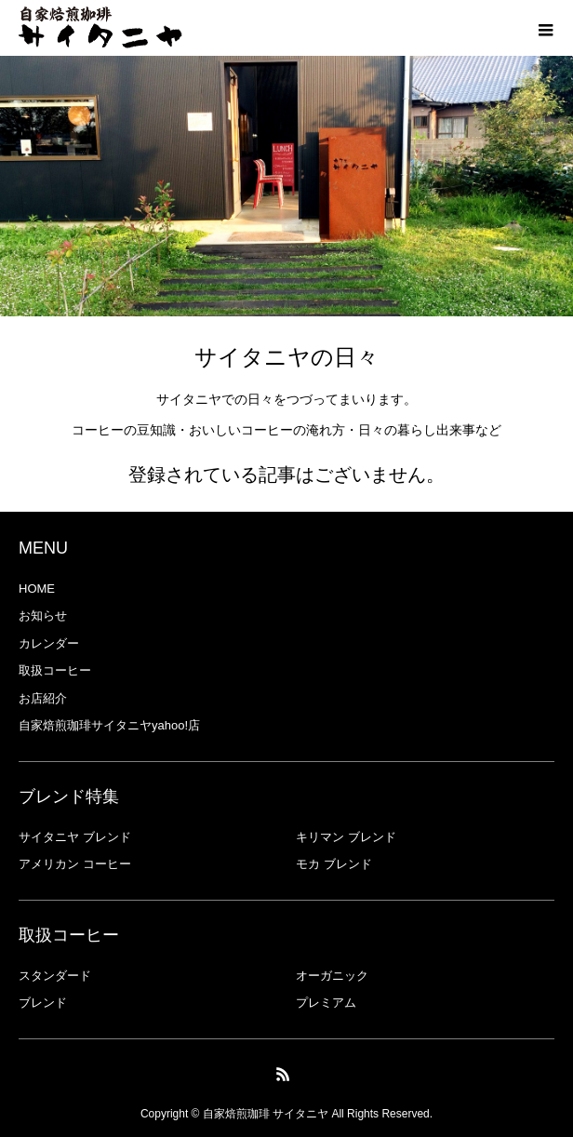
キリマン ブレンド (346, 837)
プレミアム (326, 1003)
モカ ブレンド (334, 864)
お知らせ (43, 615)
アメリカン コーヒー (75, 864)
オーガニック (332, 976)
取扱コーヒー (55, 670)
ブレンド (43, 1003)
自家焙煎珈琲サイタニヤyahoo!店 (109, 725)
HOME (37, 588)
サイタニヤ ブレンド (75, 837)
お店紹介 (43, 698)
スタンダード (55, 976)
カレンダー (49, 643)
